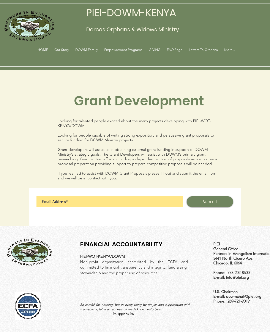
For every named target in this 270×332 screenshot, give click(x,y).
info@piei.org (237, 277)
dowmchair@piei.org (243, 296)
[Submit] (210, 201)
